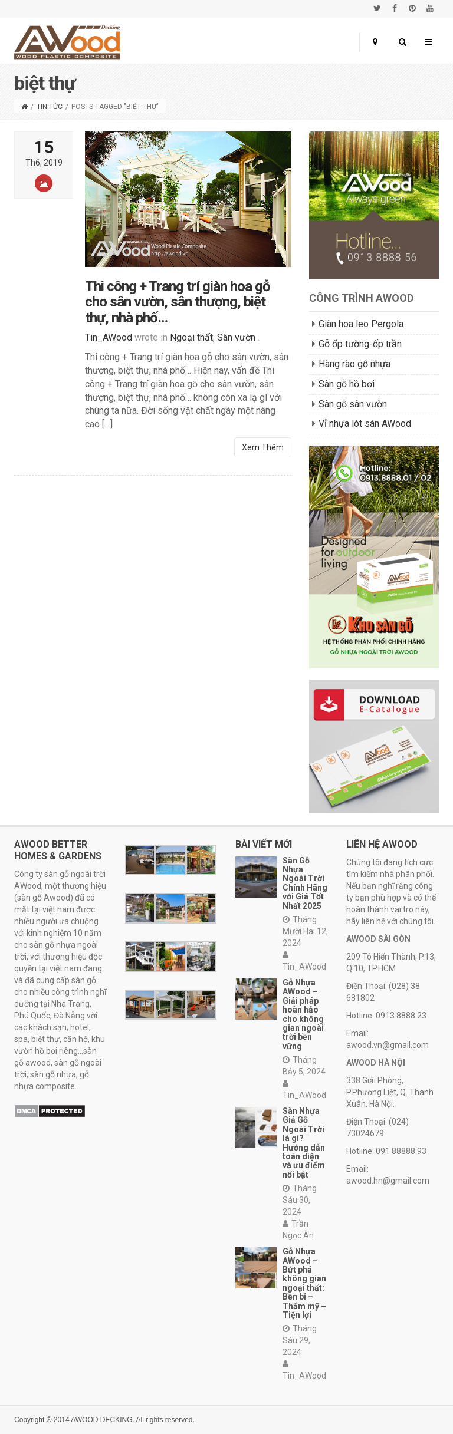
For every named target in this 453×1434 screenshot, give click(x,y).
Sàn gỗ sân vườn (353, 404)
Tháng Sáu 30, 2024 (300, 1200)
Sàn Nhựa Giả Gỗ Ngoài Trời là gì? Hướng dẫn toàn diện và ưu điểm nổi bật (304, 1142)
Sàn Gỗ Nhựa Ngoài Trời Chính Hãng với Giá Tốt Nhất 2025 (305, 883)
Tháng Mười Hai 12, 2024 (305, 931)
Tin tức (50, 107)
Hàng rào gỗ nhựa (354, 364)
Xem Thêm (263, 454)
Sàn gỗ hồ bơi (347, 384)
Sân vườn (236, 344)
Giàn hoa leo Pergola (361, 323)
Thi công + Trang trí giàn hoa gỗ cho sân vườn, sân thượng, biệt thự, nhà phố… (177, 309)
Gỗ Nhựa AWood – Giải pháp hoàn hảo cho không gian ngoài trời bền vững (303, 1014)
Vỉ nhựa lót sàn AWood (365, 423)
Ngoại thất (191, 344)
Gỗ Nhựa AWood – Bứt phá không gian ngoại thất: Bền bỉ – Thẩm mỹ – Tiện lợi (304, 1283)
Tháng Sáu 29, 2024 (300, 1340)
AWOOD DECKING (101, 1420)
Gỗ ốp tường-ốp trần (360, 344)
